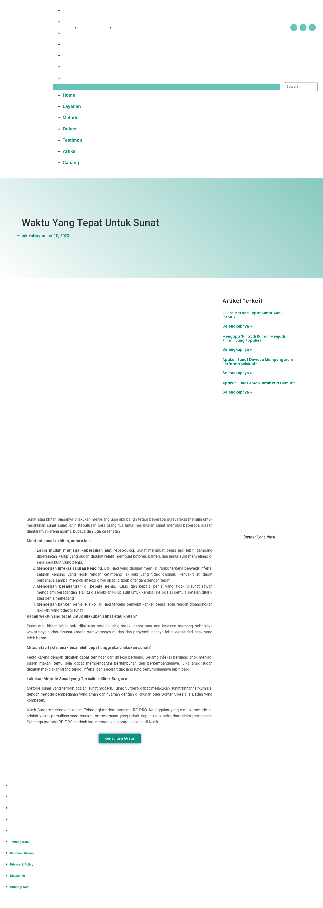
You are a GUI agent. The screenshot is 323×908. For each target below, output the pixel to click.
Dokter (73, 44)
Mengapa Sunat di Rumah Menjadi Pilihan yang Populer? (253, 338)
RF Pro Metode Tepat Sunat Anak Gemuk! (252, 315)
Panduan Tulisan (22, 797)
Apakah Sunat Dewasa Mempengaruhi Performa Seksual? (257, 361)
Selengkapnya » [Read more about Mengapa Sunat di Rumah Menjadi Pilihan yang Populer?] (237, 349)
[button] (166, 87)
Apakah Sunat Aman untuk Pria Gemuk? (258, 383)
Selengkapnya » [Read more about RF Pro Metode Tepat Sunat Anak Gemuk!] (237, 326)
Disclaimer (17, 819)
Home (72, 10)
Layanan (75, 21)
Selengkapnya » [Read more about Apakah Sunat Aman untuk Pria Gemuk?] (237, 392)
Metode (74, 32)
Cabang (74, 77)
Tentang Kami (19, 786)
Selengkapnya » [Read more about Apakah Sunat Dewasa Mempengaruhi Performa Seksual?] (237, 373)
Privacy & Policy (21, 808)
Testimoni (76, 55)
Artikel (73, 66)
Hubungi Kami (20, 831)
